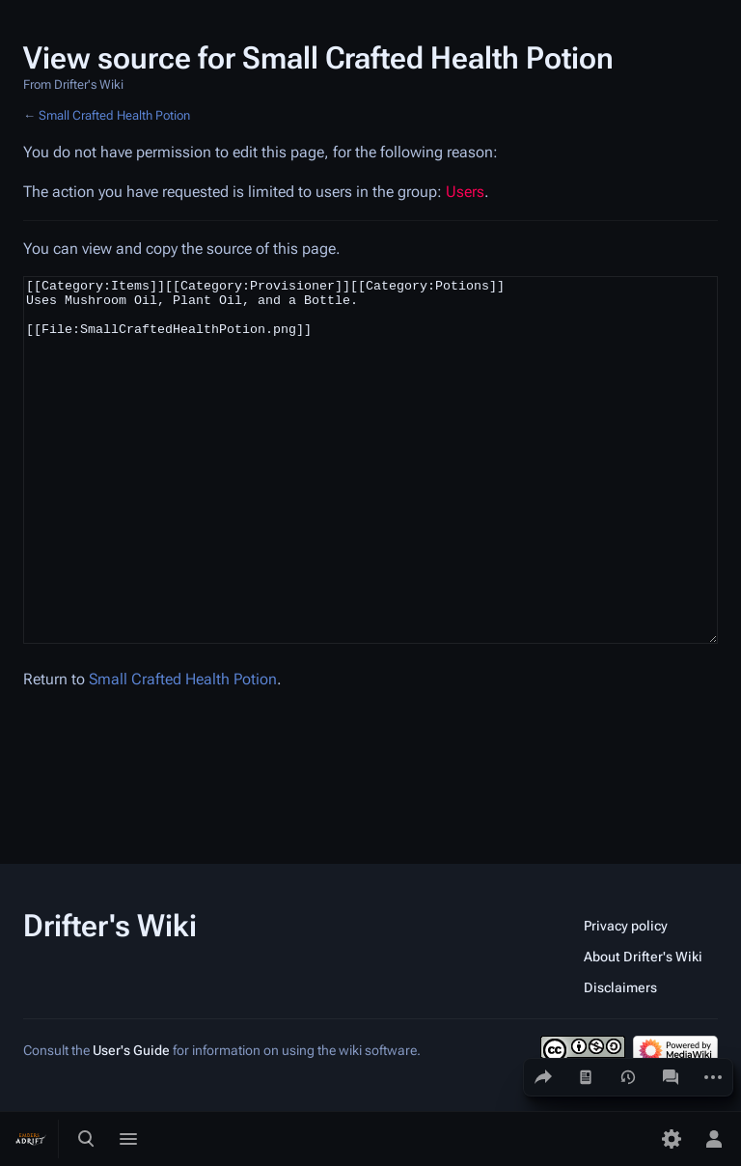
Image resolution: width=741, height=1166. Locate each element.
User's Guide (131, 1050)
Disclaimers (620, 987)
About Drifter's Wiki (643, 956)
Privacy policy (626, 925)
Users (465, 191)
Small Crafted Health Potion (114, 115)
